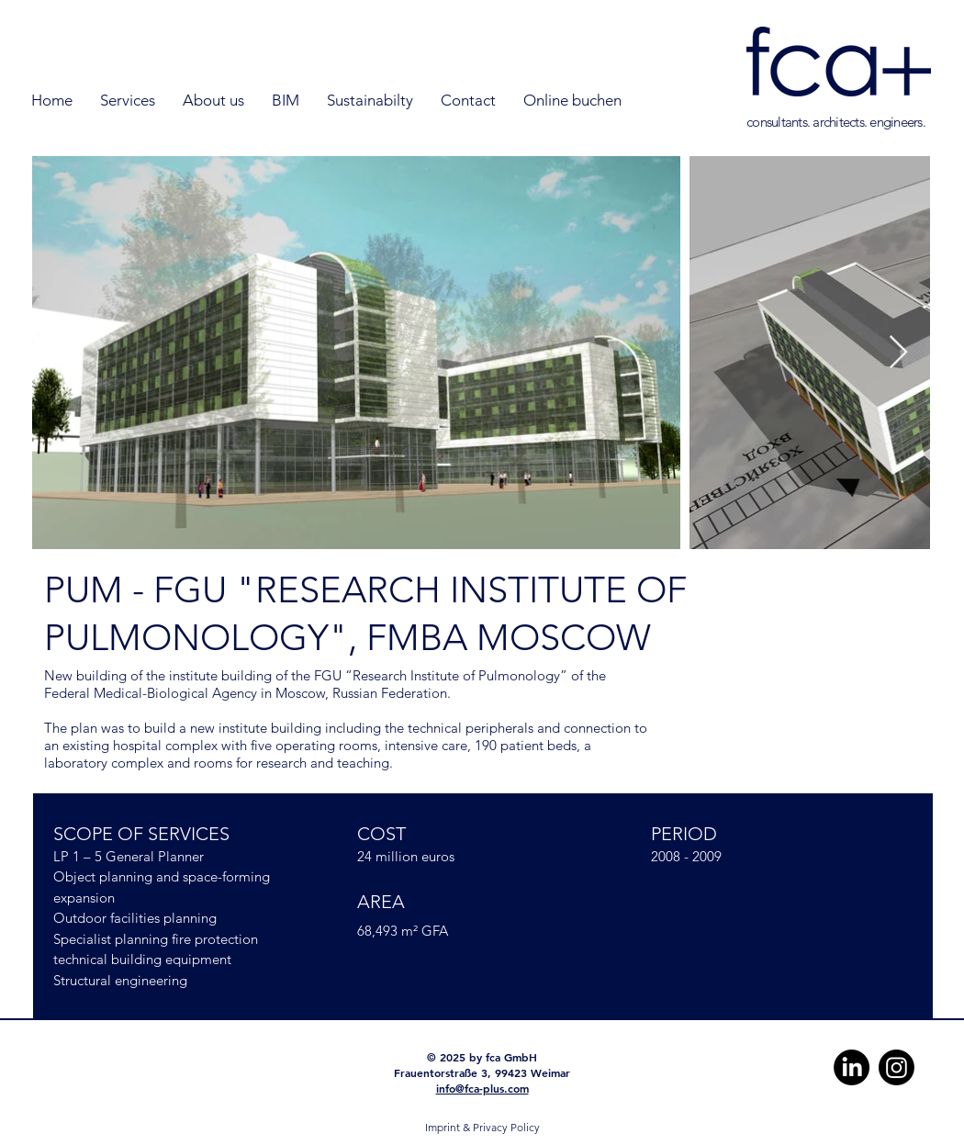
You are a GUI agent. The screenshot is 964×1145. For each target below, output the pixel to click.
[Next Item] (898, 353)
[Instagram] (896, 1067)
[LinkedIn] (851, 1067)
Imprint (442, 1127)
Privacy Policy (506, 1127)
